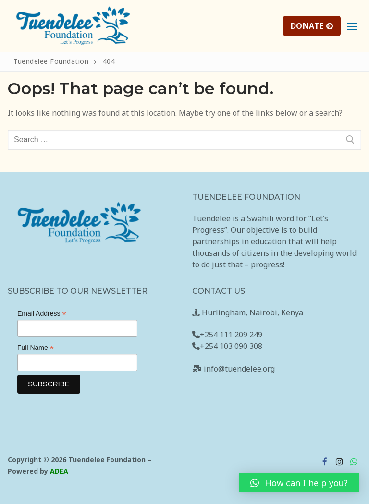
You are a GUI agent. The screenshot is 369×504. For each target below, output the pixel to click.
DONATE (312, 26)
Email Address (41, 313)
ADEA (59, 471)
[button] (299, 482)
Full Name (35, 347)
